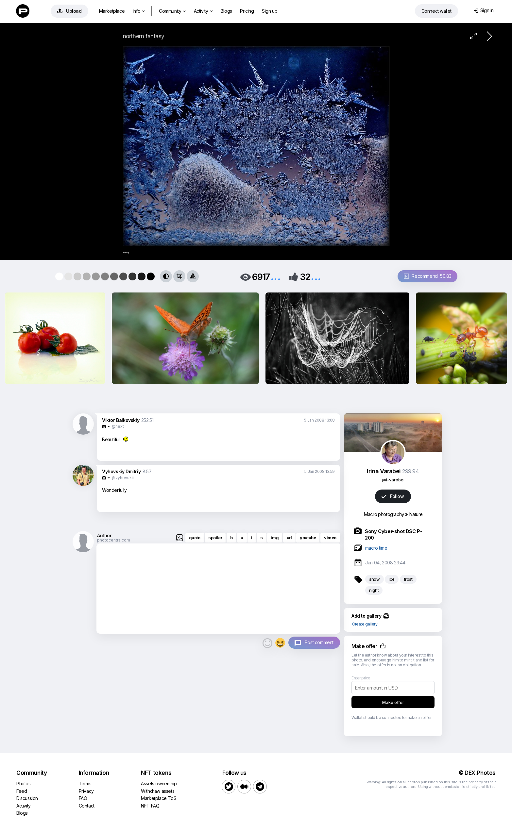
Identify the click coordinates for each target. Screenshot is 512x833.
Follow (393, 496)
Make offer (393, 702)
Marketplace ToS (158, 798)
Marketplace (112, 11)
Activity (203, 11)
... (275, 276)
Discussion (27, 798)
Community (172, 11)
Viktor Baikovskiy (120, 420)
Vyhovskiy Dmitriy (121, 471)
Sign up (269, 11)
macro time (376, 548)
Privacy (86, 791)
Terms (85, 783)
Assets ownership (159, 783)
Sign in (484, 10)
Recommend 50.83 (428, 276)
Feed (21, 791)
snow (374, 579)
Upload (69, 11)
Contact (86, 805)
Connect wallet (436, 11)
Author (104, 535)
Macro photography (384, 514)
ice (392, 579)
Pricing (247, 11)
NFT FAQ (150, 805)
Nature (416, 514)
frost (408, 579)
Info (139, 11)
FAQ (83, 798)
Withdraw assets (157, 791)
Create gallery (364, 624)
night (374, 590)
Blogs (226, 11)
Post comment (319, 642)
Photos (23, 783)
